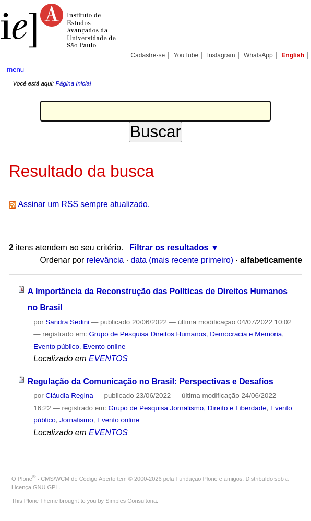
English (292, 55)
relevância (105, 260)
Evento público (56, 346)
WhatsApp (258, 55)
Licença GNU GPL (34, 487)
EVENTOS (108, 358)
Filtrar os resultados (168, 247)
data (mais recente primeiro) (181, 260)
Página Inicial (73, 83)
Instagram (221, 55)
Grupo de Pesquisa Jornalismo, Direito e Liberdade (188, 408)
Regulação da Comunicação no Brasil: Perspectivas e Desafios (150, 381)
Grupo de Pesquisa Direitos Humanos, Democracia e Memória (185, 334)
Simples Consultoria (131, 501)
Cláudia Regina (69, 395)
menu (15, 70)
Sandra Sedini (67, 322)
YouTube (186, 55)
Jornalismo (76, 420)
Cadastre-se (147, 55)
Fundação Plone (197, 479)
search (289, 69)
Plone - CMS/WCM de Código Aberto (67, 479)
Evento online (104, 346)
